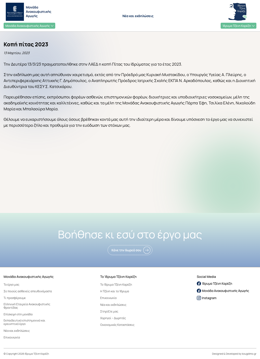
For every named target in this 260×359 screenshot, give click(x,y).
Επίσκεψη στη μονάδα (18, 314)
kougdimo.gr (249, 353)
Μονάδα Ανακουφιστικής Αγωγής (27, 26)
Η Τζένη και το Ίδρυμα (114, 291)
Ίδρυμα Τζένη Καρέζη (236, 26)
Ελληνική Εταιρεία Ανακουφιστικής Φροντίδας (27, 306)
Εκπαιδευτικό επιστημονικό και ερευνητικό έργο (24, 322)
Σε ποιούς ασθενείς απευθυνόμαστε (28, 291)
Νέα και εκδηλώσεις (137, 16)
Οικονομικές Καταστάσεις (117, 325)
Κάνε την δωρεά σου (126, 250)
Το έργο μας (11, 285)
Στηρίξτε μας (109, 311)
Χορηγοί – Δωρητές (113, 318)
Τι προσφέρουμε (15, 298)
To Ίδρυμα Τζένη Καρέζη (116, 285)
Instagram (206, 298)
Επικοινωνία (12, 337)
